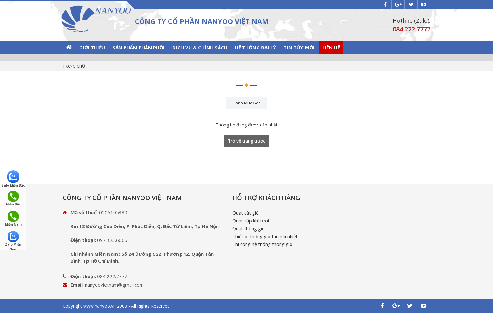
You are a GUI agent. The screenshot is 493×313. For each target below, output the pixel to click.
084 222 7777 (411, 29)
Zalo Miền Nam (13, 239)
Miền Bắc (13, 198)
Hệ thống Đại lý (255, 47)
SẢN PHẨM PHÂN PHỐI (139, 47)
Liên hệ (331, 47)
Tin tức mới (299, 47)
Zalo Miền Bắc (13, 178)
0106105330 (113, 212)
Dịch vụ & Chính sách (199, 47)
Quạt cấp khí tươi (250, 220)
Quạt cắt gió (245, 213)
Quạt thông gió (248, 228)
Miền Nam (13, 218)
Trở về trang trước (246, 141)
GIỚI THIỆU (92, 47)
